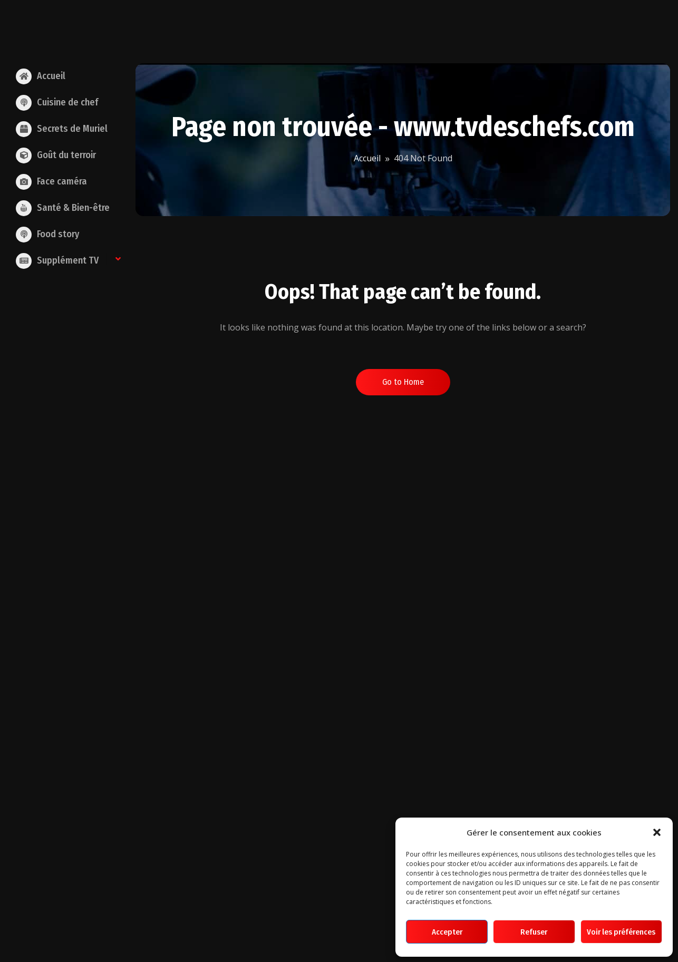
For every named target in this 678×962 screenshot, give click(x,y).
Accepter (447, 932)
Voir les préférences (621, 932)
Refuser (533, 932)
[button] (657, 832)
